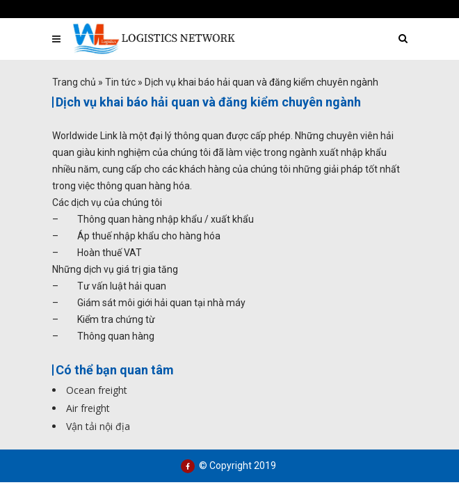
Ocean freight (96, 390)
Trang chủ (74, 82)
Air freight (88, 408)
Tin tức (120, 82)
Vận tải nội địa (98, 426)
